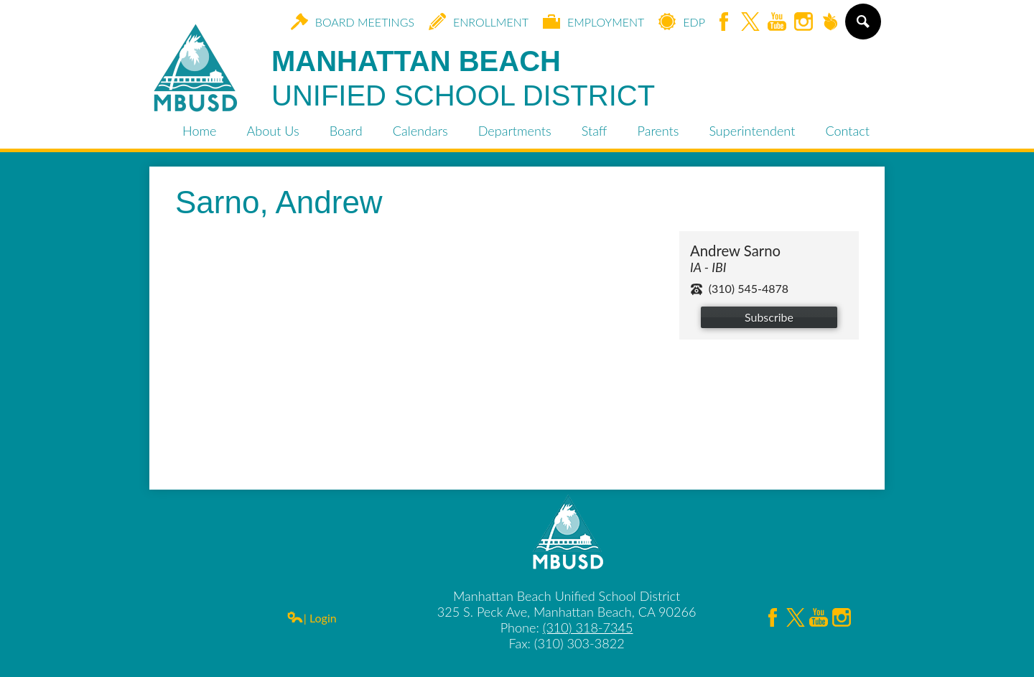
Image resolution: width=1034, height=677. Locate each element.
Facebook (723, 22)
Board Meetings (352, 21)
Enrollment (478, 21)
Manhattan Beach (463, 79)
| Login (312, 618)
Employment (593, 21)
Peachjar (830, 22)
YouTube (776, 22)
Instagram (803, 22)
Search (862, 27)
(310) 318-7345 (588, 627)
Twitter (750, 22)
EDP (681, 21)
